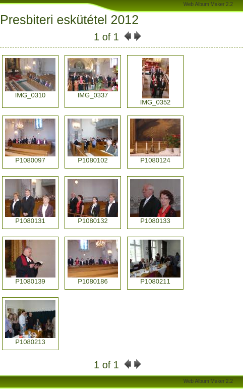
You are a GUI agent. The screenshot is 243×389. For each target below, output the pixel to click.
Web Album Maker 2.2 (208, 4)
